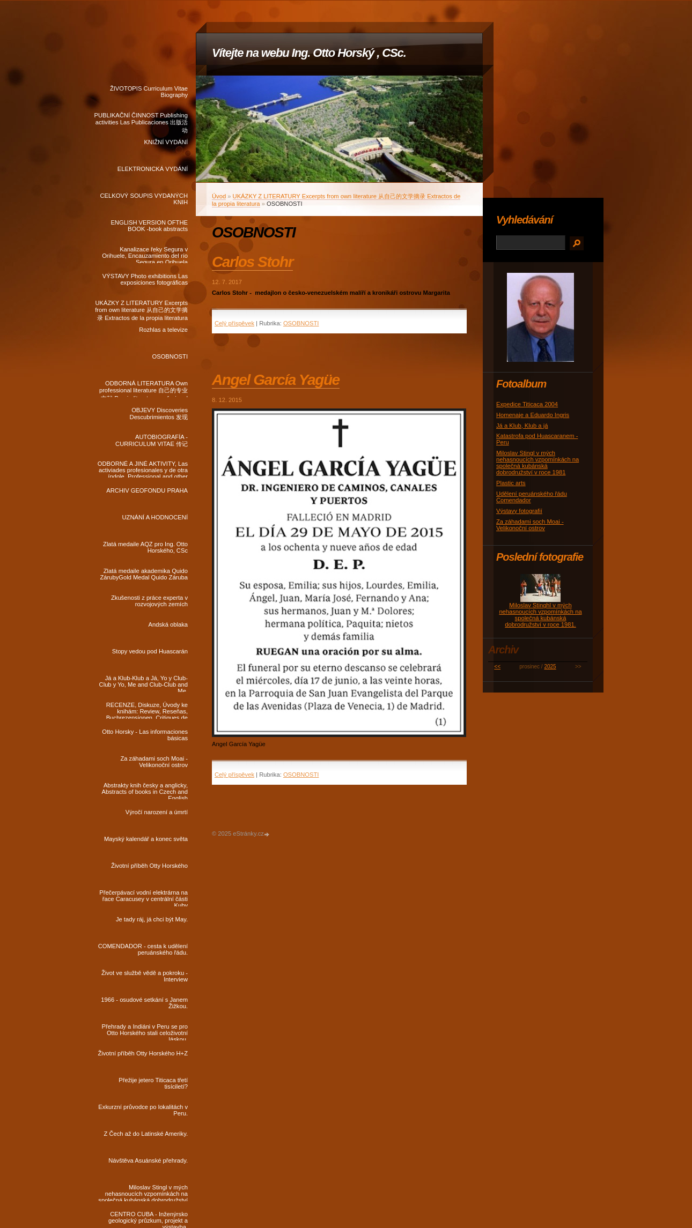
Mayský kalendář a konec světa (146, 839)
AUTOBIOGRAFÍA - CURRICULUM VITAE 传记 (151, 440)
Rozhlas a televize (163, 329)
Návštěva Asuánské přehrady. (148, 1160)
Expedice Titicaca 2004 (527, 404)
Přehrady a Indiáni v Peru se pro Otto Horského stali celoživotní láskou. (145, 1031)
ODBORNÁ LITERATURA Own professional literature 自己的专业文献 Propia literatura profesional (143, 388)
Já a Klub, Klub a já (522, 425)
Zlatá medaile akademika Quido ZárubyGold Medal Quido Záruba (144, 574)
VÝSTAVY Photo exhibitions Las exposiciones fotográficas (145, 279)
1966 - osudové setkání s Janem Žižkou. (144, 1002)
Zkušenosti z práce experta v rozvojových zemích (149, 600)
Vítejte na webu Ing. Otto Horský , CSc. (309, 52)
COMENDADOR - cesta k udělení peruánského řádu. (143, 949)
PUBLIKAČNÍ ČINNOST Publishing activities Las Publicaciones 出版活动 (141, 120)
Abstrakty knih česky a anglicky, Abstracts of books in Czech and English (145, 790)
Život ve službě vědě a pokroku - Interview (144, 976)
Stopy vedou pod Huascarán (150, 651)
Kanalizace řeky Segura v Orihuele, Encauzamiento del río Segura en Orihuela (145, 254)
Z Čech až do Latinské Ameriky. (146, 1133)
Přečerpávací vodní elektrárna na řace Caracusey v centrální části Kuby (143, 897)
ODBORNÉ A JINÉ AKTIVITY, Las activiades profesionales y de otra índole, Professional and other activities (143, 469)
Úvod (219, 196)
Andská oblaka (168, 624)
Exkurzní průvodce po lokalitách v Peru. (143, 1110)
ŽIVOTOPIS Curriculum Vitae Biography (149, 91)
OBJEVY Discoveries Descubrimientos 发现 (159, 413)
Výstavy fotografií (519, 511)
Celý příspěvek (234, 323)
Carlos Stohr (252, 262)
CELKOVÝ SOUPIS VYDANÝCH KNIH (144, 198)
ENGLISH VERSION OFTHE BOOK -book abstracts (149, 225)
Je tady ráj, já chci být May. (152, 919)
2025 (550, 666)
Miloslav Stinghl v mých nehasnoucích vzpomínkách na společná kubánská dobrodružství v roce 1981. (540, 615)
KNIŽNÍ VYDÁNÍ (166, 142)
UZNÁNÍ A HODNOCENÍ (155, 517)
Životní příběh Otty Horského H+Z (143, 1053)
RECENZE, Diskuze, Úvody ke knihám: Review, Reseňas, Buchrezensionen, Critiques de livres (147, 710)
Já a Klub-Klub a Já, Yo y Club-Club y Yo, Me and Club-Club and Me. (143, 683)
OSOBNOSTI (170, 356)
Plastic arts (511, 483)
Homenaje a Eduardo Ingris (532, 415)
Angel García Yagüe (276, 379)
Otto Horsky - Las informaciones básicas (145, 734)
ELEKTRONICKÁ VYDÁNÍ (152, 169)
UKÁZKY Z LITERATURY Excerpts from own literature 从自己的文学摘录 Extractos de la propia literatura (141, 308)
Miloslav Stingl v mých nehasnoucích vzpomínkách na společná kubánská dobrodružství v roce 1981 (143, 1192)
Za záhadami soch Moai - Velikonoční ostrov (154, 761)
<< (497, 666)
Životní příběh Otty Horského (149, 865)
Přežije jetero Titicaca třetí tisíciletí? (153, 1083)
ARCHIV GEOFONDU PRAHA (147, 490)
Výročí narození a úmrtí (157, 812)
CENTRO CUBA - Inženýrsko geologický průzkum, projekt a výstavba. (148, 1219)
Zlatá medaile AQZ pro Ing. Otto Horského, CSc (145, 547)
